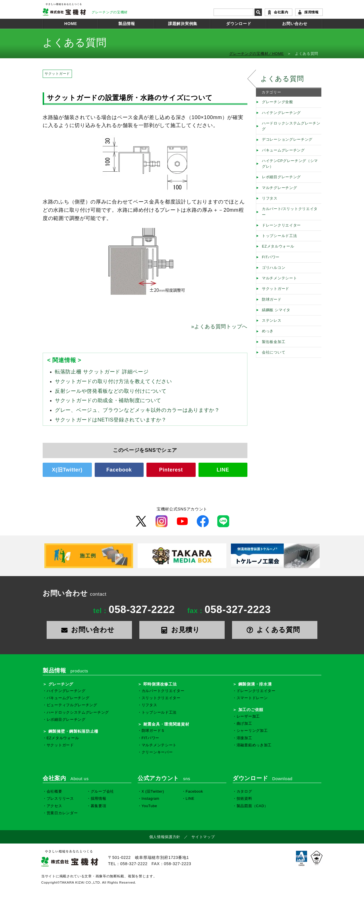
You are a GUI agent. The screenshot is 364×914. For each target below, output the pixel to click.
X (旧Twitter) (153, 791)
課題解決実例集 (182, 23)
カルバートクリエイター (163, 691)
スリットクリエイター (161, 698)
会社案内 (281, 12)
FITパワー (271, 257)
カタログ (244, 791)
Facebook (119, 470)
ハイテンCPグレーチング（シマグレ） (290, 164)
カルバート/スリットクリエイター (290, 212)
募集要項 (98, 806)
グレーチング (60, 684)
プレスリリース (60, 799)
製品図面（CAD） (252, 806)
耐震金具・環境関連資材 (166, 724)
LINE (223, 470)
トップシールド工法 (279, 236)
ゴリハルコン (273, 268)
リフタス (270, 198)
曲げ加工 (244, 724)
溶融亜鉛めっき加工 (254, 745)
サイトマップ (203, 837)
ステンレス (272, 321)
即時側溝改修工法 (160, 684)
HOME (70, 23)
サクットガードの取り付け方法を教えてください (113, 381)
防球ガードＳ (153, 731)
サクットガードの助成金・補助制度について (108, 400)
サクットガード (57, 74)
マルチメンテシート (279, 278)
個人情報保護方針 (165, 837)
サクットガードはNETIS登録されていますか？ (111, 420)
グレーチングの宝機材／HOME (256, 54)
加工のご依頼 (250, 709)
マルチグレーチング (279, 188)
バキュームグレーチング (283, 150)
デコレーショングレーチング (287, 140)
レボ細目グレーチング (281, 177)
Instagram (151, 799)
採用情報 (311, 12)
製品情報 (126, 23)
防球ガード (272, 300)
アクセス (54, 806)
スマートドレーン (252, 698)
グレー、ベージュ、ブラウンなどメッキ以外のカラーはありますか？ (137, 410)
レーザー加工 (248, 716)
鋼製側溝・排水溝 (255, 684)
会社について (273, 352)
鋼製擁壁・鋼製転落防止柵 (73, 731)
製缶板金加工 (273, 342)
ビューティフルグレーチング (72, 705)
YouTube (149, 806)
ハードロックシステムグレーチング (291, 126)
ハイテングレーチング (281, 113)
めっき (268, 331)
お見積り (182, 629)
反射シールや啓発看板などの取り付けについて (111, 391)
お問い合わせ (294, 23)
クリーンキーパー (157, 752)
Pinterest (171, 470)
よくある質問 (282, 78)
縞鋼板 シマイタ (276, 310)
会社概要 (54, 791)
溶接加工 (244, 738)
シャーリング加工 (252, 731)
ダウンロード (238, 23)
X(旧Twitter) (67, 470)
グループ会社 (102, 791)
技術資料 (244, 799)
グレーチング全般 (277, 102)
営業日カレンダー (62, 813)
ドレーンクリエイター (281, 225)
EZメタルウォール (278, 246)
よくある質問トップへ (219, 326)
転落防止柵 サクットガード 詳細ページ (101, 372)
